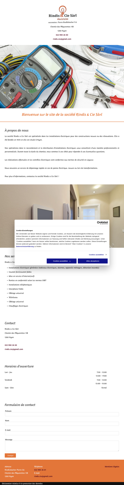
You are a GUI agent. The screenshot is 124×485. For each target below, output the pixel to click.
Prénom (8, 411)
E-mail (8, 430)
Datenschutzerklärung (25, 246)
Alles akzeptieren (92, 261)
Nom (7, 420)
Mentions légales (112, 466)
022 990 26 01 (40, 470)
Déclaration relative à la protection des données (22, 483)
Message (8, 439)
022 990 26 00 (62, 35)
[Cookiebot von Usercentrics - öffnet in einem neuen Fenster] (98, 222)
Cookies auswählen (96, 255)
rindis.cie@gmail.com (62, 39)
